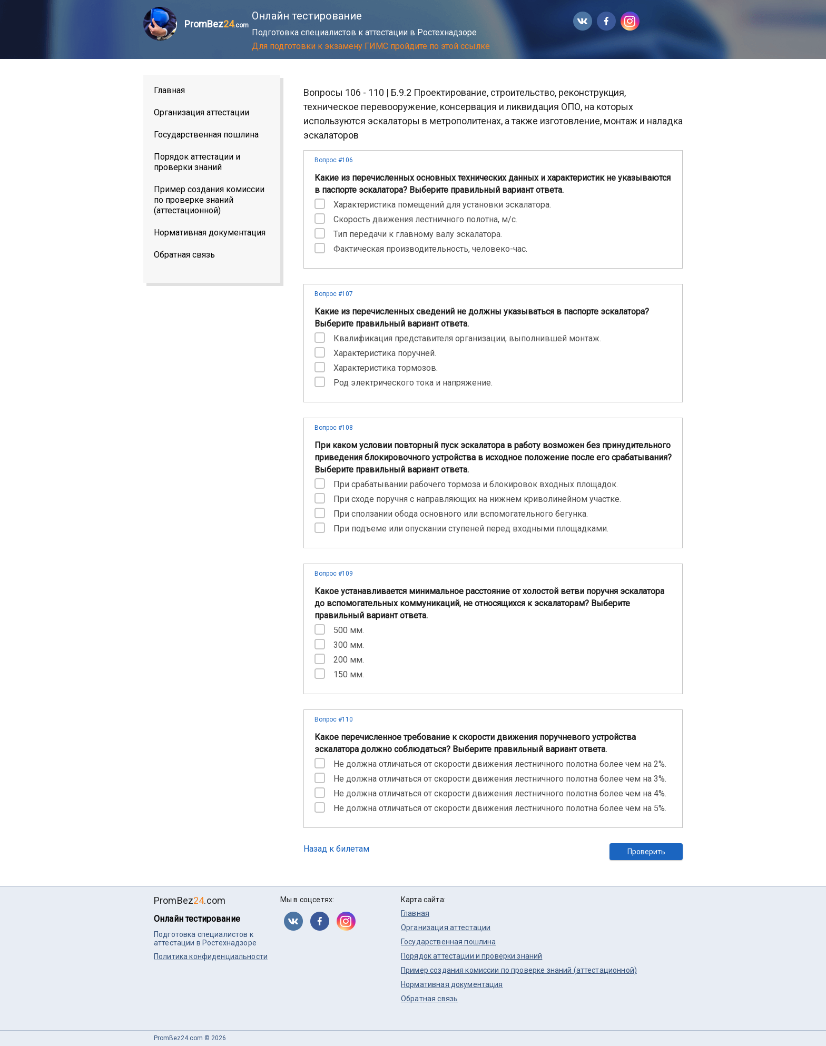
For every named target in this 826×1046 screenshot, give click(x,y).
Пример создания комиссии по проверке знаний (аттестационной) (209, 199)
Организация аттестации (201, 112)
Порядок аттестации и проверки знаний (197, 162)
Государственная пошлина (206, 135)
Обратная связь (184, 255)
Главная (169, 90)
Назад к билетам (336, 849)
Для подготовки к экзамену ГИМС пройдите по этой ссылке (371, 46)
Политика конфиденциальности (211, 956)
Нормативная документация (210, 233)
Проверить (646, 851)
